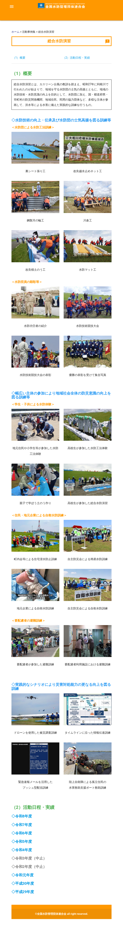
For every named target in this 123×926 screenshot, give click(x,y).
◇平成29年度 (22, 892)
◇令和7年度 (21, 825)
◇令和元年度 (22, 875)
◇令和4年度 (21, 850)
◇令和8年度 (21, 816)
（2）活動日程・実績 (76, 57)
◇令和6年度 (21, 833)
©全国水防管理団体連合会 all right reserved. (61, 913)
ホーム (15, 31)
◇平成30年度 (22, 883)
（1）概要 (19, 57)
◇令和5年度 (21, 841)
